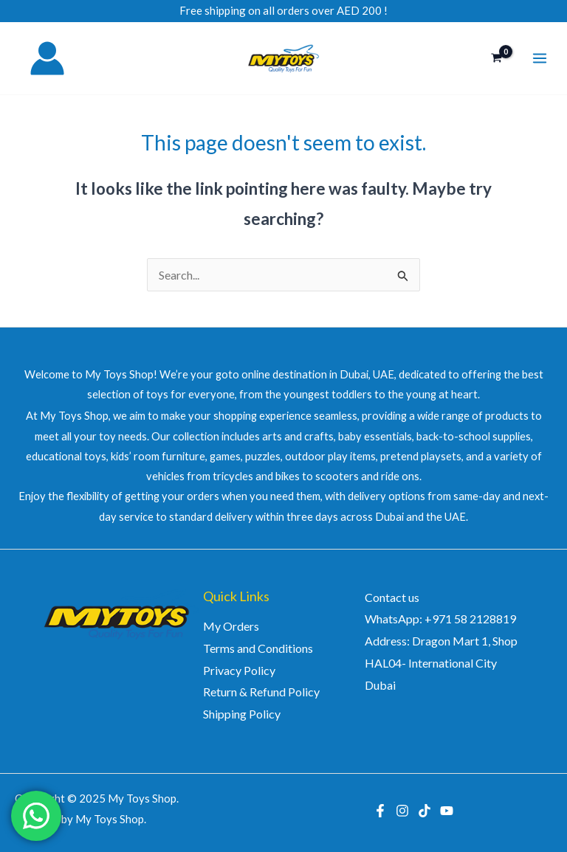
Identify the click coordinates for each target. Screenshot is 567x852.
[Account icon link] (47, 58)
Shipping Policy (242, 714)
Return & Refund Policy (261, 692)
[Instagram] (402, 810)
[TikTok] (424, 810)
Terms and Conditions (258, 648)
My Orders (231, 626)
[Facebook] (380, 810)
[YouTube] (446, 810)
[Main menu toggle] (539, 58)
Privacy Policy (239, 670)
